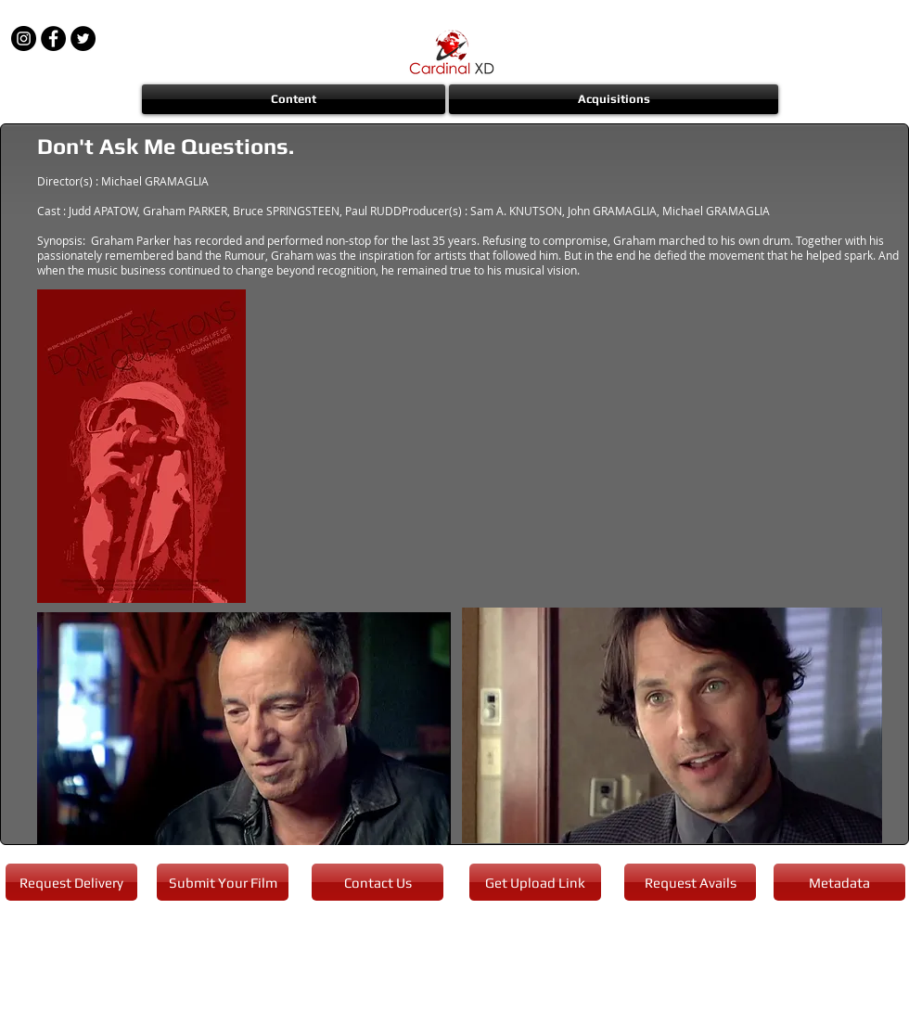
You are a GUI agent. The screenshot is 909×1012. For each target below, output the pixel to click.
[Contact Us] (377, 882)
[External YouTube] (582, 446)
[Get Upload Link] (535, 882)
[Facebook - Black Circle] (53, 38)
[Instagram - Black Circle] (23, 38)
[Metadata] (839, 882)
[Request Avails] (690, 882)
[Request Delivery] (71, 882)
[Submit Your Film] (222, 882)
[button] (294, 99)
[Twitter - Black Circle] (83, 38)
